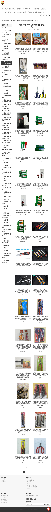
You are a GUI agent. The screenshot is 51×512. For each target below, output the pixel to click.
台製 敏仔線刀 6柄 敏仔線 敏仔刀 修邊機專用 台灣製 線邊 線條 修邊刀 (40, 132)
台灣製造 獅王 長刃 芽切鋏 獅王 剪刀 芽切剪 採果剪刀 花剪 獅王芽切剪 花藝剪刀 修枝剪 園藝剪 (23, 104)
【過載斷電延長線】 (6, 234)
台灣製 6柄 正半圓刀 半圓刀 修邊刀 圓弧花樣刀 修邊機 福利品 (40, 158)
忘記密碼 (3, 497)
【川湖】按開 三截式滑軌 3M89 (6, 109)
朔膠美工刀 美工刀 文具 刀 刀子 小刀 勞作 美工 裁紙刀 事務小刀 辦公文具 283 (40, 291)
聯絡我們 (3, 480)
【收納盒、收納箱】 (40, 8)
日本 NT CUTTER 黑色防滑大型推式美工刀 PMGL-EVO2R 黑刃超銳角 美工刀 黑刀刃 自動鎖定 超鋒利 (40, 403)
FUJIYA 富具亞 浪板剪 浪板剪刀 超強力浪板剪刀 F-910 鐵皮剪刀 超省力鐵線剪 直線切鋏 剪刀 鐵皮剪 (40, 318)
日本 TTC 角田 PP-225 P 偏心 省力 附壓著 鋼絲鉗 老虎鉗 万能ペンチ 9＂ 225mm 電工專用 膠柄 (23, 458)
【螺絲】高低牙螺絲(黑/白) (6, 216)
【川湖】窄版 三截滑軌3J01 (6, 124)
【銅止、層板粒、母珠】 (5, 241)
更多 (25, 467)
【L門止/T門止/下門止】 (6, 40)
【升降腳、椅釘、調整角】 (5, 67)
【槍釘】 (4, 181)
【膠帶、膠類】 (6, 213)
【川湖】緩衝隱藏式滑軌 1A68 (6, 133)
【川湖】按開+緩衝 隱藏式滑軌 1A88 (6, 119)
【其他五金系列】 (5, 49)
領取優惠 (46, 504)
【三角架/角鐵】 (6, 43)
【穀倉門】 (5, 206)
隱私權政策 (4, 501)
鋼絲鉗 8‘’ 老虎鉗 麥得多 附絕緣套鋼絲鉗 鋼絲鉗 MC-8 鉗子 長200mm (23, 318)
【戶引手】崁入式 (6, 159)
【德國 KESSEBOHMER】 (24, 8)
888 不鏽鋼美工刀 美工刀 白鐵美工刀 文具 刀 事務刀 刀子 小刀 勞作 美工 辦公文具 (23, 291)
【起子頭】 (5, 222)
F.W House (5, 21)
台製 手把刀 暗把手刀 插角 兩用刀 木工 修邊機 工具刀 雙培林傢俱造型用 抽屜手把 (23, 132)
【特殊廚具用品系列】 (6, 193)
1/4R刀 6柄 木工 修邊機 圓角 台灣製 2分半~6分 (40, 211)
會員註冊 (3, 495)
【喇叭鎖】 (5, 83)
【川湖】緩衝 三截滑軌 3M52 (6, 128)
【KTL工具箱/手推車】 (6, 35)
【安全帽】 (5, 93)
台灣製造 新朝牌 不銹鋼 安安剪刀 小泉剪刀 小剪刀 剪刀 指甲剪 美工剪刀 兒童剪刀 (40, 50)
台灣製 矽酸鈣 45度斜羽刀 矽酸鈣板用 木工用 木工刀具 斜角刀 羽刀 (40, 185)
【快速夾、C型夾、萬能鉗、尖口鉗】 (6, 153)
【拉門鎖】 (5, 162)
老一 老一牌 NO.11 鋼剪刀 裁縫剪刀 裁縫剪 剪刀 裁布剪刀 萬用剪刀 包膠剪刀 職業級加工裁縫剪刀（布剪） (40, 347)
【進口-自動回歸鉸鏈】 (6, 230)
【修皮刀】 (12, 8)
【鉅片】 (4, 238)
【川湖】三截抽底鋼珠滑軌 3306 (6, 101)
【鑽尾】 (4, 248)
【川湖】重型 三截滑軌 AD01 (6, 137)
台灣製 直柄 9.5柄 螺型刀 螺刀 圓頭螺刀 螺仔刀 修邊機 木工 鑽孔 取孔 (23, 158)
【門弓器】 (5, 250)
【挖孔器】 (5, 165)
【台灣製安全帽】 (5, 75)
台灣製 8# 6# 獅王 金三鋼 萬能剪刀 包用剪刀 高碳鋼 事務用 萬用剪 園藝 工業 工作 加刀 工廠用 (40, 458)
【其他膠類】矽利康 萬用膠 (6, 54)
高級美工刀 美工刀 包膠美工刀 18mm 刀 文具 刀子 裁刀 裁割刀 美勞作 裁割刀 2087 (23, 264)
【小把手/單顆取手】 (6, 96)
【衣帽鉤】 (5, 220)
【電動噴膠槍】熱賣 (6, 256)
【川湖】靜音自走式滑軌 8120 (6, 141)
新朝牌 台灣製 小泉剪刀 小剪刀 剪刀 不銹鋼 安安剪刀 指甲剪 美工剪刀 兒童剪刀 (23, 50)
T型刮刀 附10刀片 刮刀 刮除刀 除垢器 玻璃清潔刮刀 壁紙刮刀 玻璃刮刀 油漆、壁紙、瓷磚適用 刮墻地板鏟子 (23, 375)
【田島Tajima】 (21, 12)
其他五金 (41, 12)
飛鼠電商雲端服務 (35, 509)
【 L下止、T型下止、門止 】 (6, 31)
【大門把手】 (5, 90)
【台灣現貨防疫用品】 (6, 71)
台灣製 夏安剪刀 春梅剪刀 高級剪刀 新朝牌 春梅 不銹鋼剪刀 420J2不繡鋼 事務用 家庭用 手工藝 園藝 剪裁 (23, 347)
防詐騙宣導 (4, 502)
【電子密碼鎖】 (6, 260)
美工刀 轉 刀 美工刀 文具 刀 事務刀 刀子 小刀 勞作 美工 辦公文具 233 (40, 238)
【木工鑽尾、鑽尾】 (6, 173)
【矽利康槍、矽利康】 (6, 202)
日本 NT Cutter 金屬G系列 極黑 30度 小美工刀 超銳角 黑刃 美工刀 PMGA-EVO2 (23, 431)
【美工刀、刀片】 (5, 209)
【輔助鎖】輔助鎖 (6, 226)
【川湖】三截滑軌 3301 (6, 105)
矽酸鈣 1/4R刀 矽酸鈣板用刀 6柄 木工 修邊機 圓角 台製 (23, 211)
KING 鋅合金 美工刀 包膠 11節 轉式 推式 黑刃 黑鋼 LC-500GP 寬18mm (40, 431)
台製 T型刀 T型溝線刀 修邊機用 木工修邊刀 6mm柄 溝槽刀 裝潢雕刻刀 (23, 185)
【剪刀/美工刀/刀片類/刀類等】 (6, 62)
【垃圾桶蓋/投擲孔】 (6, 87)
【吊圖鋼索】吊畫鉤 (6, 80)
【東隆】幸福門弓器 (8, 12)
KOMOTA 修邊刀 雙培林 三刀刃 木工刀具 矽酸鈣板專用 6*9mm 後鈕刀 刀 (23, 77)
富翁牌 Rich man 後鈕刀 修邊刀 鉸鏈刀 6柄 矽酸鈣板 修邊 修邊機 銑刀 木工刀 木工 (40, 77)
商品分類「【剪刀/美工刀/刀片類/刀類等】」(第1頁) (24, 21)
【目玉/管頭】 (6, 199)
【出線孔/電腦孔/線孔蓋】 (6, 58)
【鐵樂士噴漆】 (32, 12)
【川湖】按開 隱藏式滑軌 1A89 (6, 114)
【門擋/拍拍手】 (6, 253)
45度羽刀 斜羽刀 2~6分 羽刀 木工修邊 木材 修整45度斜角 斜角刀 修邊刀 (23, 238)
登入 (8, 495)
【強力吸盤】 (5, 145)
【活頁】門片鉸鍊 (6, 188)
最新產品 (5, 8)
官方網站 (3, 482)
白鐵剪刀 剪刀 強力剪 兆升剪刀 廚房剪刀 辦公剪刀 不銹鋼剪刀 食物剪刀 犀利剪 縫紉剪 (40, 103)
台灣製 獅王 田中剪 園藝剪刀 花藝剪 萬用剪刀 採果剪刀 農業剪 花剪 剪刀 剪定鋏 (40, 374)
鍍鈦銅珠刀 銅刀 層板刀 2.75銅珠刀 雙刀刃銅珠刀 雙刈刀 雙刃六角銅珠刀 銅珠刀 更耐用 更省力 (23, 403)
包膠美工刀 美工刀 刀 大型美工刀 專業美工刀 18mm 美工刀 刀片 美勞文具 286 (40, 264)
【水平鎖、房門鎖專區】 (6, 184)
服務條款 (3, 499)
